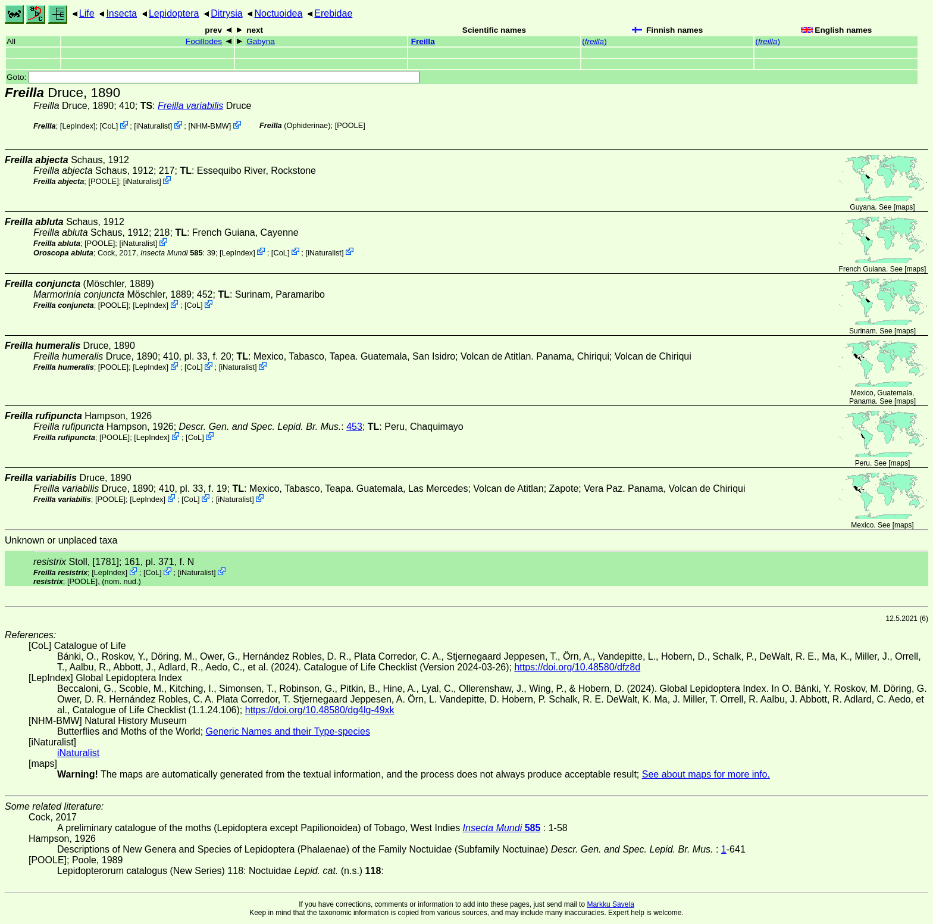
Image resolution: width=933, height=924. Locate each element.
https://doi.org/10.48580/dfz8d (577, 667)
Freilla (423, 41)
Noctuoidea (278, 13)
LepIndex (77, 125)
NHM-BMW (209, 125)
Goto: (213, 77)
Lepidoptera (174, 13)
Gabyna (260, 41)
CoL (108, 125)
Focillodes (204, 41)
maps (904, 207)
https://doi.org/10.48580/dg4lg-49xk (320, 710)
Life (87, 13)
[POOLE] (350, 125)
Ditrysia (226, 13)
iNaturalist (153, 125)
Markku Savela (610, 904)
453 (354, 427)
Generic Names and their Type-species (288, 731)
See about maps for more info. (706, 774)
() (594, 41)
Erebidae (333, 13)
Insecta (121, 13)
